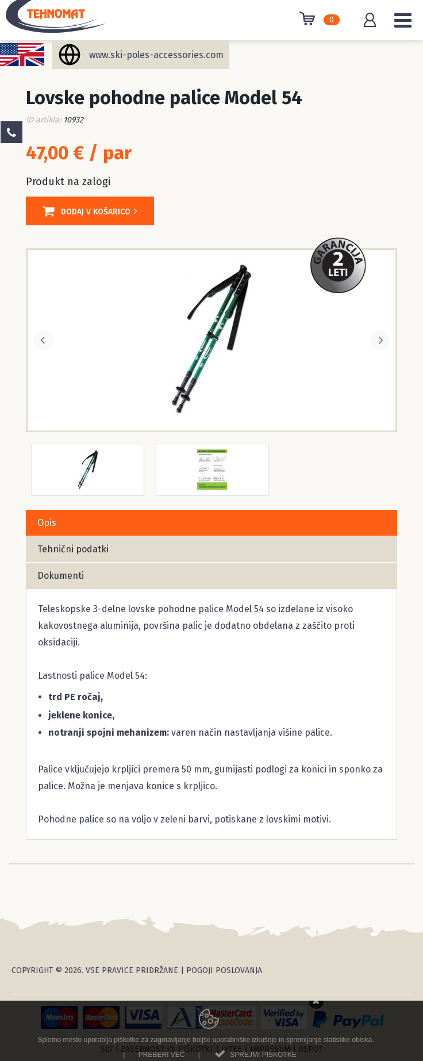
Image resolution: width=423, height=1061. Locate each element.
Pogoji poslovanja (224, 970)
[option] (211, 339)
